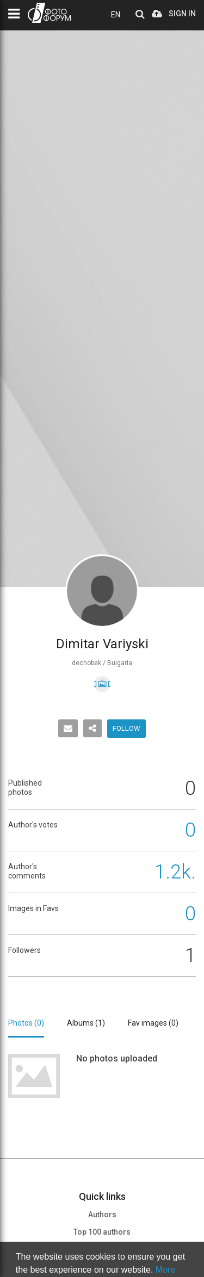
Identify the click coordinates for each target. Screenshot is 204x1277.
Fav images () (153, 1023)
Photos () (26, 1023)
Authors (102, 1214)
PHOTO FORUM (49, 13)
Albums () (86, 1023)
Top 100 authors (102, 1232)
